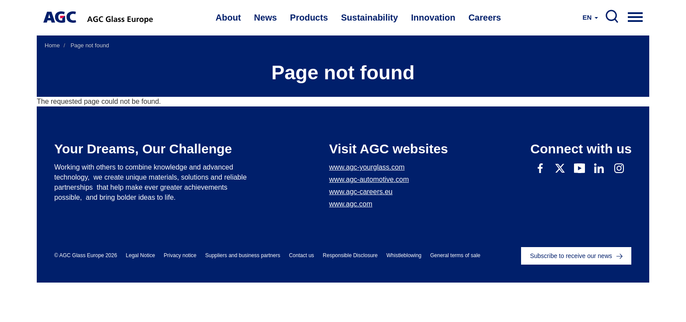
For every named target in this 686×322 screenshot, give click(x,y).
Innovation (433, 17)
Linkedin (599, 168)
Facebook (540, 168)
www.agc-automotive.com (369, 179)
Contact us (301, 255)
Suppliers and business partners (242, 255)
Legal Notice (140, 255)
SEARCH (612, 17)
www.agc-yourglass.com (367, 167)
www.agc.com (350, 204)
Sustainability (369, 17)
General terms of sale (455, 255)
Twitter (559, 168)
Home (52, 45)
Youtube (579, 168)
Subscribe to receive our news (571, 255)
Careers (485, 17)
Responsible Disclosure (350, 255)
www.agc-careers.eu (360, 191)
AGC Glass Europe (121, 17)
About (228, 17)
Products (309, 17)
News (265, 17)
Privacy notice (180, 255)
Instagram (618, 168)
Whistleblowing (403, 255)
